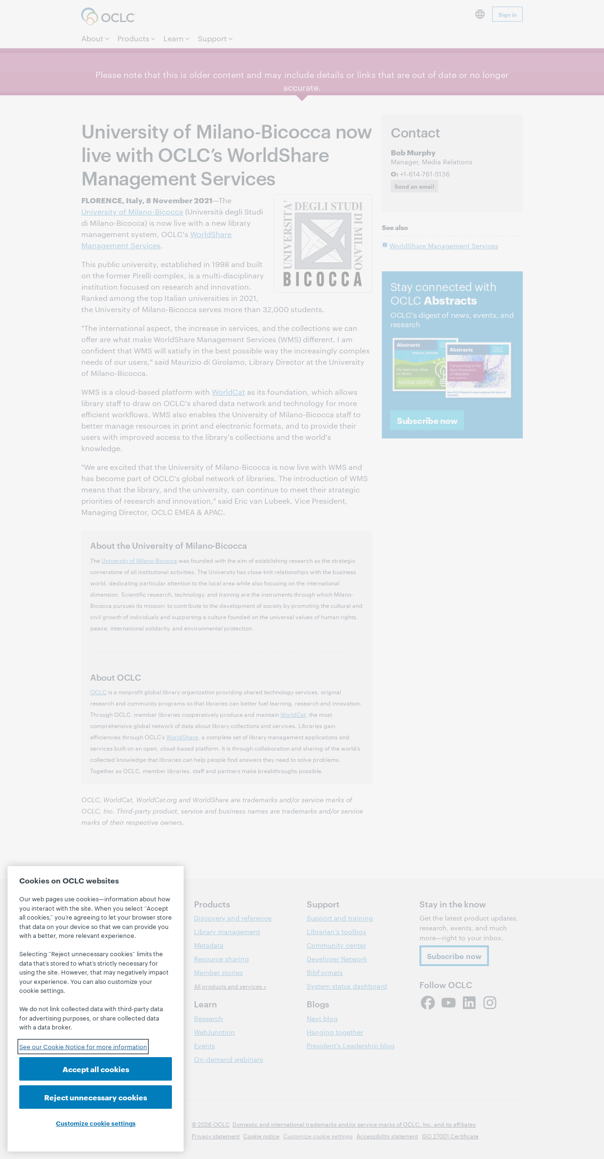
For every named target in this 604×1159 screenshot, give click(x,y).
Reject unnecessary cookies (95, 1096)
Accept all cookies (95, 1068)
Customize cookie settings (96, 1123)
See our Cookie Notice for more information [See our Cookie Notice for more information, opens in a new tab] (83, 1046)
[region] (96, 1008)
